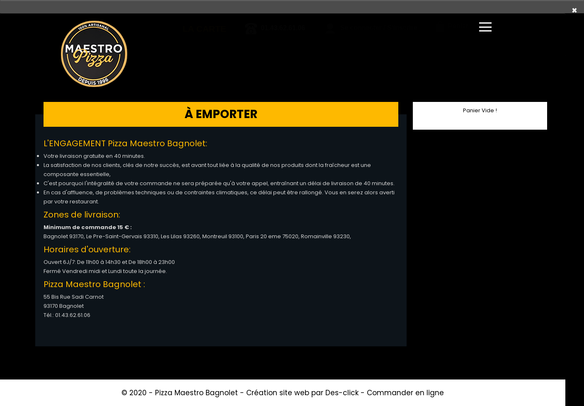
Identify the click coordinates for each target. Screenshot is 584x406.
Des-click (342, 393)
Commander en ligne (405, 393)
